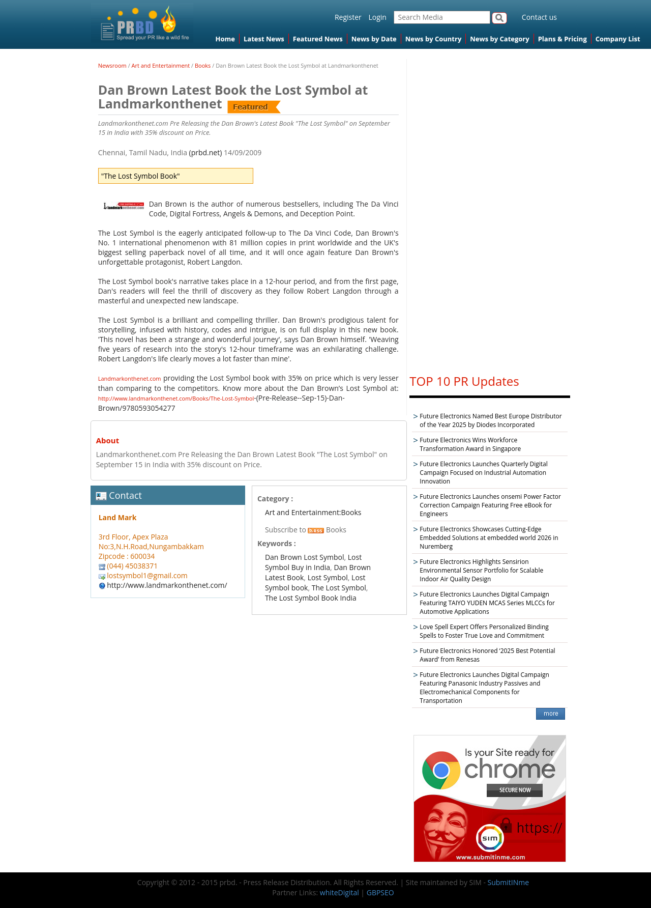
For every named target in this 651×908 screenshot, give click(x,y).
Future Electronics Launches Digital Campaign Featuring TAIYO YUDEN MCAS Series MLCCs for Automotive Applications (487, 603)
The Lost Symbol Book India (311, 598)
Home (225, 38)
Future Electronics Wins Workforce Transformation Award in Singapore (470, 444)
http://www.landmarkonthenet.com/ (167, 585)
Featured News (318, 38)
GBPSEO (380, 892)
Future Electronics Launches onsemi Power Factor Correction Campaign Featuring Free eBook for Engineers (490, 505)
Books (203, 65)
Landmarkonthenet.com (129, 378)
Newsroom (112, 65)
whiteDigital (339, 892)
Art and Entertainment (161, 65)
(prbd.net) (205, 152)
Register (348, 17)
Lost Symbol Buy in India (313, 562)
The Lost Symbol (339, 587)
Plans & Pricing (562, 38)
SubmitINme (508, 882)
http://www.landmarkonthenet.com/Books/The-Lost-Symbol (176, 398)
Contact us (539, 17)
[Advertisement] (489, 211)
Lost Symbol (328, 577)
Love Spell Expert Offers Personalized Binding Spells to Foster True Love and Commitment (484, 631)
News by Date (374, 38)
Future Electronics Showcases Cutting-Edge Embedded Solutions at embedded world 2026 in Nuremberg (489, 538)
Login (377, 17)
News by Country (433, 38)
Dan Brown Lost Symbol (304, 557)
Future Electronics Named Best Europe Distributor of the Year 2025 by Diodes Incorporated (490, 420)
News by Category (499, 38)
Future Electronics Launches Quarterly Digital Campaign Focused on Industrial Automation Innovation (483, 473)
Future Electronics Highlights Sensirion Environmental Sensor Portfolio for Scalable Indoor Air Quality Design (481, 570)
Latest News (264, 38)
